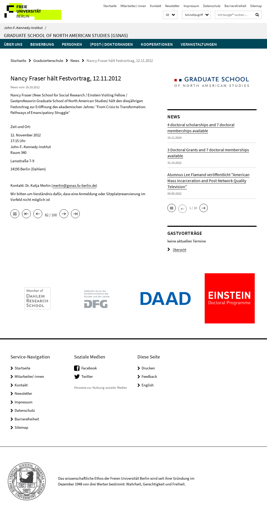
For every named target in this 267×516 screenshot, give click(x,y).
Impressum (191, 6)
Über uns (13, 44)
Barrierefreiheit (235, 6)
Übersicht (176, 249)
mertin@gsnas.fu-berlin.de (74, 185)
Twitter (87, 376)
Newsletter (172, 6)
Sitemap (256, 6)
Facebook (89, 368)
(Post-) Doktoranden (111, 44)
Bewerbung (42, 44)
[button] (170, 15)
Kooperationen (157, 44)
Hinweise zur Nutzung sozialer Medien (100, 387)
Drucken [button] (148, 368)
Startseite (110, 6)
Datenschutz (212, 6)
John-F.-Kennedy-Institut (25, 28)
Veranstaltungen (199, 44)
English (148, 384)
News (74, 60)
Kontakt (155, 6)
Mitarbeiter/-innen (133, 6)
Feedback (149, 376)
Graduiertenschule (48, 60)
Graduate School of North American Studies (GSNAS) (66, 35)
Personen (72, 44)
